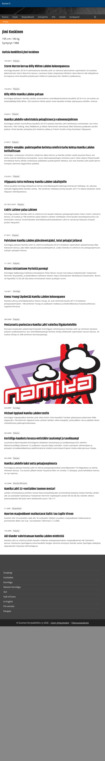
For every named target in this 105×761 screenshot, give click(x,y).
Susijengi (7, 572)
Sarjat (15, 17)
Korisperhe (43, 17)
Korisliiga (16, 291)
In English (8, 601)
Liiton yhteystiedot (60, 622)
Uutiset (62, 17)
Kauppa (7, 611)
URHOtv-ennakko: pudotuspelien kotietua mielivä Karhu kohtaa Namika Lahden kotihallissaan (49, 149)
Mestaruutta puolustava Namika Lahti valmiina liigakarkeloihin (40, 324)
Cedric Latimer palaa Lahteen (20, 210)
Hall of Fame (9, 596)
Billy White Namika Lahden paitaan (24, 94)
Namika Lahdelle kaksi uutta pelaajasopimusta (30, 463)
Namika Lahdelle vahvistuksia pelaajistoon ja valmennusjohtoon (41, 119)
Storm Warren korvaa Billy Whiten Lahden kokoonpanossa (36, 66)
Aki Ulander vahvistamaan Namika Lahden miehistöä (34, 536)
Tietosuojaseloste (80, 622)
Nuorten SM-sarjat (20, 483)
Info (53, 17)
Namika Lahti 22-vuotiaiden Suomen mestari (29, 488)
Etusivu (5, 17)
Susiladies (8, 577)
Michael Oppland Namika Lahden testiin (26, 413)
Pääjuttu (16, 61)
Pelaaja (5, 22)
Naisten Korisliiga (12, 587)
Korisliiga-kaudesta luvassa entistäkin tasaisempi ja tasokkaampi (41, 438)
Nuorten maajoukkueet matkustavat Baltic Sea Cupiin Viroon (38, 514)
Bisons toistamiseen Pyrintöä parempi (26, 268)
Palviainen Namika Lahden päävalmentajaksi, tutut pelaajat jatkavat (43, 240)
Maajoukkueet (28, 17)
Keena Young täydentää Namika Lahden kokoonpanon (34, 297)
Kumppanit (74, 17)
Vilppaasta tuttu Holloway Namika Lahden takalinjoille (35, 182)
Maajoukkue (16, 508)
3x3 (5, 591)
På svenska (8, 606)
